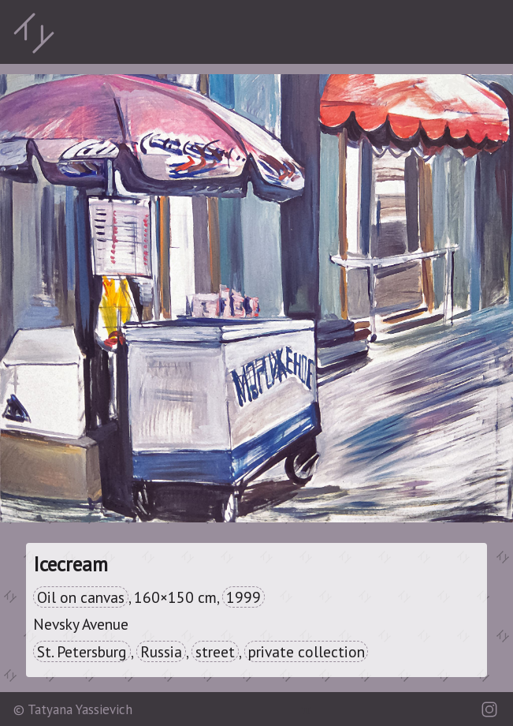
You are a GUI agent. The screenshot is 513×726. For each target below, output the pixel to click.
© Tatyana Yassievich (72, 709)
